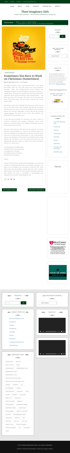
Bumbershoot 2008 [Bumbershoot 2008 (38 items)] (11, 371)
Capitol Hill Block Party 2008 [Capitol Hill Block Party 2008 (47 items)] (15, 381)
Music (20, 6)
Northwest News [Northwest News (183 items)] (11, 407)
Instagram (57, 133)
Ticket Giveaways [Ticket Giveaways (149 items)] (11, 427)
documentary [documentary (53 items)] (10, 388)
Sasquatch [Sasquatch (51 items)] (9, 417)
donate (52, 93)
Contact (36, 6)
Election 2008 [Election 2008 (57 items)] (10, 391)
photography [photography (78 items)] (10, 411)
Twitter (56, 130)
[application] (52, 325)
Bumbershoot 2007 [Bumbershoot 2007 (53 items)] (22, 368)
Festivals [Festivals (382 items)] (20, 391)
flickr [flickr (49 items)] (8, 394)
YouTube (56, 137)
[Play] (40, 331)
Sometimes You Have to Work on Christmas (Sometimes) (23, 77)
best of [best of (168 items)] (18, 361)
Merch (57, 6)
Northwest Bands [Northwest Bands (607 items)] (22, 404)
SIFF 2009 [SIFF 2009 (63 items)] (8, 421)
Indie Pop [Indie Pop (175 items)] (18, 398)
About (6, 1)
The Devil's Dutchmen (36, 189)
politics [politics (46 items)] (8, 414)
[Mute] (61, 331)
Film (27, 6)
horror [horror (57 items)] (14, 394)
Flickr (56, 140)
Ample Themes (48, 448)
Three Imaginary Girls (35, 11)
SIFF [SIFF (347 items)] (24, 417)
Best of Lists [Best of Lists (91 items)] (10, 364)
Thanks (19, 1)
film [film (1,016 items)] (27, 391)
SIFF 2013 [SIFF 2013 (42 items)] (24, 421)
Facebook (57, 126)
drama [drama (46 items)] (19, 388)
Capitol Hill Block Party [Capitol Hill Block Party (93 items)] (13, 378)
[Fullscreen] (64, 331)
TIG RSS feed (58, 152)
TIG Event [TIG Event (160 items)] (27, 427)
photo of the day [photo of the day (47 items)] (22, 411)
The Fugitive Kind (9, 189)
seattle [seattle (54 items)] (17, 417)
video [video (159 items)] (7, 431)
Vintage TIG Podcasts (16, 342)
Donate (12, 1)
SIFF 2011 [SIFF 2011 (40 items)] (16, 421)
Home (12, 6)
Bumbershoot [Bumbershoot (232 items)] (10, 368)
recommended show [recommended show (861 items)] (20, 414)
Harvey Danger (9, 72)
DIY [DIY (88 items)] (22, 384)
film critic (21, 111)
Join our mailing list (29, 1)
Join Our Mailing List (16, 318)
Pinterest (57, 143)
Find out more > (61, 84)
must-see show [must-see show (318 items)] (10, 401)
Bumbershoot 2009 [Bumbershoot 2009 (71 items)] (11, 374)
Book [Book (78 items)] (17, 364)
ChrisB (6, 82)
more (60, 95)
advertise (59, 93)
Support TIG (47, 6)
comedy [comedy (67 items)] (8, 384)
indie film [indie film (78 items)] (9, 398)
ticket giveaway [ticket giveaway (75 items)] (21, 424)
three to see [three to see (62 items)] (9, 424)
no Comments (24, 82)
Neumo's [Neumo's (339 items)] (19, 401)
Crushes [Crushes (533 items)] (15, 384)
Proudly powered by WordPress (26, 448)
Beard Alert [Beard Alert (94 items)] (9, 361)
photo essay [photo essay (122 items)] (22, 407)
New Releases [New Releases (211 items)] (10, 404)
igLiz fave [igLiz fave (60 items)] (23, 394)
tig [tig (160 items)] (20, 427)
